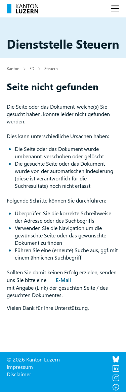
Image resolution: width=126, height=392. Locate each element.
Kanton (13, 68)
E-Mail (63, 279)
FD (32, 68)
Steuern (51, 68)
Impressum (20, 366)
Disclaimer (19, 374)
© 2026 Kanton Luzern (33, 359)
